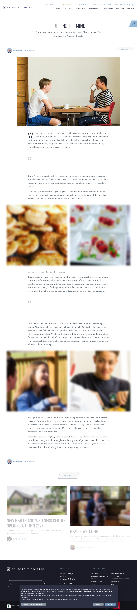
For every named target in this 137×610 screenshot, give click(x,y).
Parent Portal (107, 5)
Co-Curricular (95, 8)
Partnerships (96, 582)
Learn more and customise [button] (33, 604)
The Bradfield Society (81, 5)
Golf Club (115, 582)
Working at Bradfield (122, 5)
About (58, 8)
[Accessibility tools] (9, 606)
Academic (68, 8)
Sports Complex (117, 573)
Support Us (96, 5)
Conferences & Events (120, 579)
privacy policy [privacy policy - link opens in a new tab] (95, 589)
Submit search (40, 583)
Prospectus (49, 5)
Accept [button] (110, 604)
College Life (80, 8)
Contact (130, 8)
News (58, 5)
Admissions (108, 8)
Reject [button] (98, 604)
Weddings (115, 576)
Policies (94, 579)
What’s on (120, 8)
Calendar (95, 573)
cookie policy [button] (41, 593)
